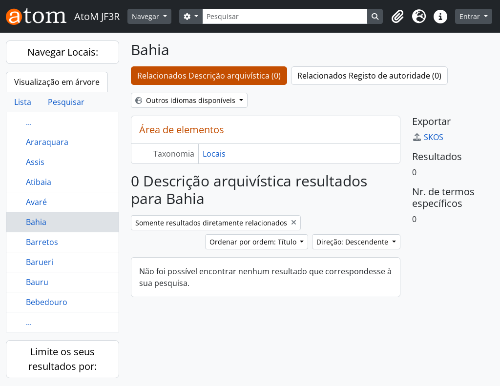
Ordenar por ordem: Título (253, 241)
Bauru (37, 282)
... (29, 122)
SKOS (427, 137)
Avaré (36, 202)
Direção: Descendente (353, 241)
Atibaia (38, 182)
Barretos (42, 242)
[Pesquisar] (285, 16)
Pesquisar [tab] (66, 102)
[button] (397, 16)
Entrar (470, 16)
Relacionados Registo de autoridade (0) (369, 75)
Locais (214, 153)
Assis (35, 162)
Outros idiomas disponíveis (186, 100)
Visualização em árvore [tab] (57, 82)
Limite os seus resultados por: (62, 359)
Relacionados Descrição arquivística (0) (209, 75)
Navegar (146, 16)
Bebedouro (46, 302)
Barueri (39, 262)
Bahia (36, 222)
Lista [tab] (22, 102)
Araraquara (47, 142)
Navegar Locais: (62, 52)
